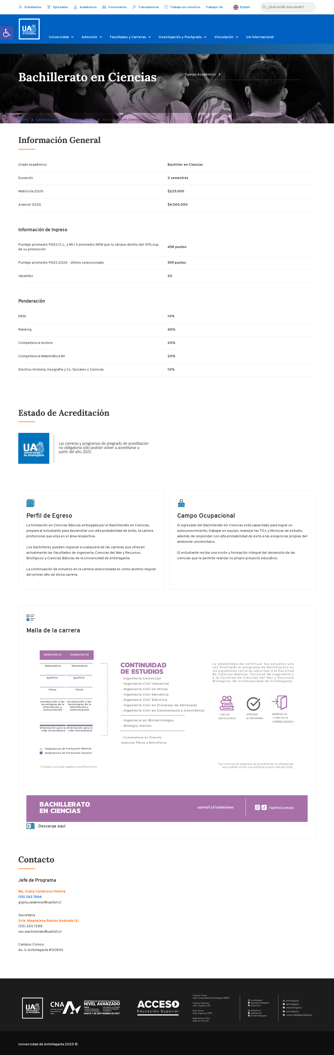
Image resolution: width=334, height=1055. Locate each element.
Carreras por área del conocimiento (65, 120)
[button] (7, 33)
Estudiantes (29, 7)
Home (23, 120)
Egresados (57, 7)
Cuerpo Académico (202, 75)
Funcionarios (114, 7)
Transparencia (145, 7)
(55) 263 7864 (30, 897)
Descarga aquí (45, 826)
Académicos (85, 7)
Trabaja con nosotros (182, 7)
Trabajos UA (214, 7)
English (245, 7)
